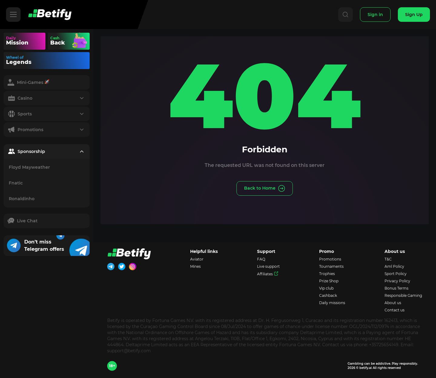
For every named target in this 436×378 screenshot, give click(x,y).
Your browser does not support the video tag (79, 41)
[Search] (345, 14)
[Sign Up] (414, 14)
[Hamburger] (13, 14)
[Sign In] (375, 14)
